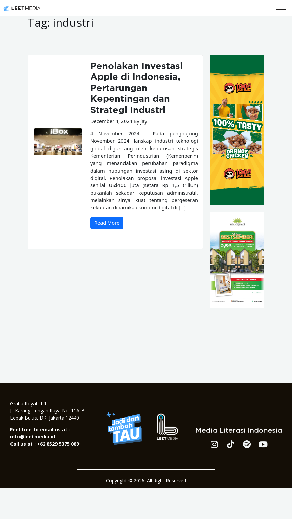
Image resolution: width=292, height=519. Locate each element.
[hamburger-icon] (281, 8)
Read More (106, 222)
